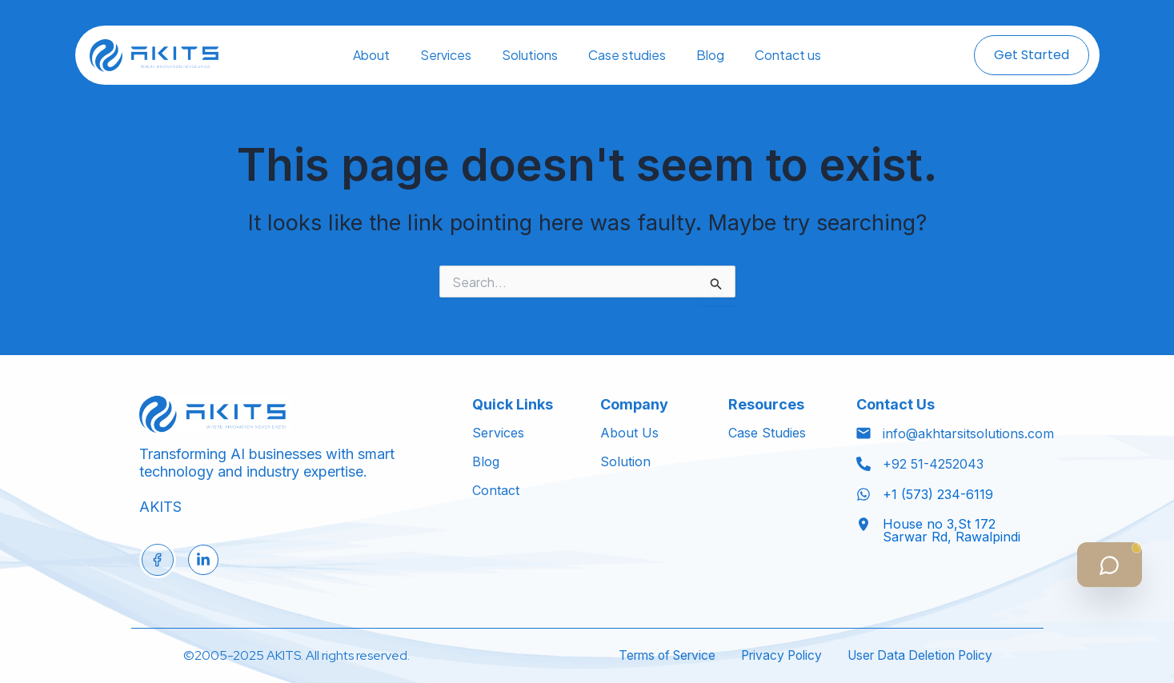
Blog (710, 54)
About (371, 54)
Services (445, 54)
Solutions (530, 54)
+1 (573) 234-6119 (938, 494)
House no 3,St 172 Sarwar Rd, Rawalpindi (951, 530)
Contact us (788, 54)
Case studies (627, 54)
